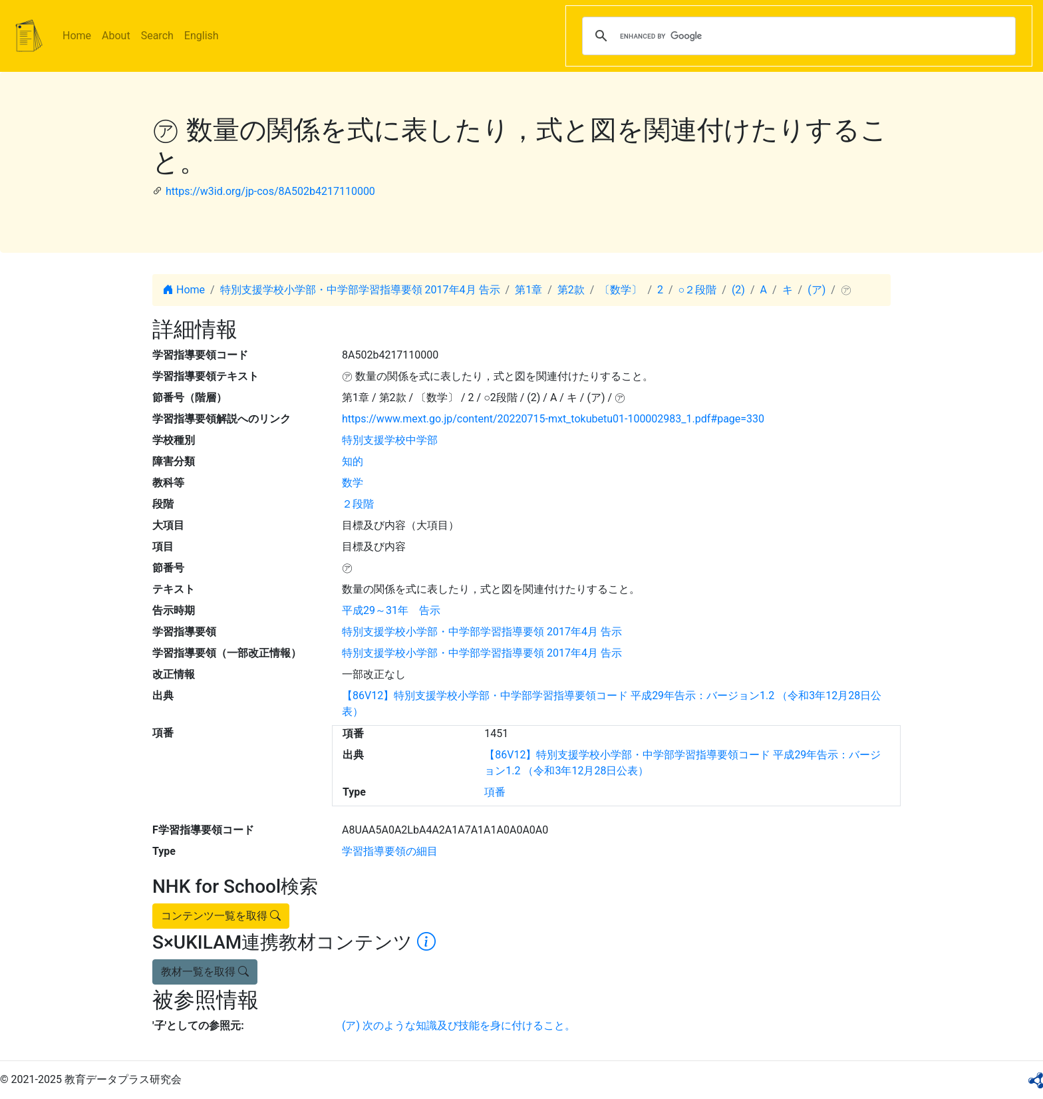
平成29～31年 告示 (391, 610)
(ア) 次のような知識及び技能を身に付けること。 (458, 1025)
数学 (352, 482)
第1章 (528, 289)
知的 (352, 461)
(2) (738, 289)
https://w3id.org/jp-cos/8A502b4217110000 (270, 191)
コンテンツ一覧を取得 (221, 915)
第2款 (571, 289)
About (116, 35)
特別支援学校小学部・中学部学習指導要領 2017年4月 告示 (360, 289)
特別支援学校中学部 (390, 440)
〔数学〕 (620, 289)
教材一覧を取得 (205, 971)
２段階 (358, 504)
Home (77, 35)
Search (157, 35)
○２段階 (697, 289)
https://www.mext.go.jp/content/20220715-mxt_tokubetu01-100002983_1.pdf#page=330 (553, 418)
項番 (495, 792)
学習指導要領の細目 (390, 851)
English (201, 35)
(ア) (816, 289)
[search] (797, 36)
